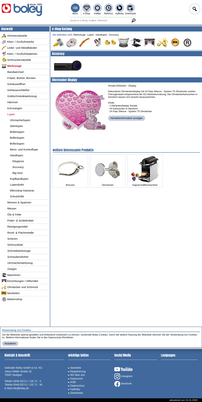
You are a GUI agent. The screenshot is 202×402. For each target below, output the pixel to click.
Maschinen (11, 275)
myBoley (119, 13)
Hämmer (12, 102)
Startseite (75, 367)
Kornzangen (14, 108)
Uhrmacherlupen (20, 120)
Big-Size (17, 172)
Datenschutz (77, 385)
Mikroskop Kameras (22, 190)
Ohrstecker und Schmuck (19, 287)
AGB (73, 382)
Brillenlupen (17, 131)
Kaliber (97, 13)
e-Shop (86, 13)
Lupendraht (17, 184)
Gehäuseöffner (16, 84)
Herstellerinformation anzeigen (126, 118)
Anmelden (194, 9)
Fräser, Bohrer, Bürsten (21, 78)
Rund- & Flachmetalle (20, 232)
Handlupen (16, 155)
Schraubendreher (18, 256)
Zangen (12, 268)
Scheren (12, 238)
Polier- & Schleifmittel (20, 220)
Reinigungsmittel (17, 226)
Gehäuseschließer (18, 90)
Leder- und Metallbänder (19, 48)
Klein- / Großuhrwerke (17, 42)
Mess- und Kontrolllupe (24, 149)
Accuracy (18, 167)
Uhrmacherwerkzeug (20, 262)
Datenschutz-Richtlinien (60, 337)
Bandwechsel (15, 71)
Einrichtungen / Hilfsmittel (19, 281)
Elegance (18, 161)
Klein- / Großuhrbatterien (19, 54)
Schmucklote (15, 244)
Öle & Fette (14, 214)
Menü (75, 13)
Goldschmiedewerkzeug (22, 96)
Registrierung (78, 371)
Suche (133, 20)
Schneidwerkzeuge (19, 250)
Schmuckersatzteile (16, 60)
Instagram (123, 376)
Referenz (108, 13)
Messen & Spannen (19, 202)
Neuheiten (10, 293)
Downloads (130, 13)
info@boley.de (21, 388)
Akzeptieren (10, 343)
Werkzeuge (11, 66)
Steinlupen (16, 126)
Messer (11, 208)
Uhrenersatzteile (14, 36)
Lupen (11, 114)
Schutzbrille (17, 196)
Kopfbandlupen (19, 178)
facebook (123, 384)
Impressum (76, 378)
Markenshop (11, 299)
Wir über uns (77, 374)
